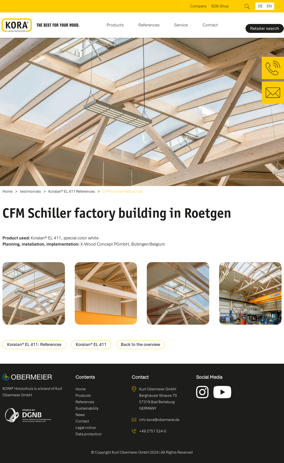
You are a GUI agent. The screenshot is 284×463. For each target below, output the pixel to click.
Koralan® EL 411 (91, 344)
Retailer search (264, 28)
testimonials (30, 191)
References (148, 25)
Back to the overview (140, 344)
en (269, 6)
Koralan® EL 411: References (34, 344)
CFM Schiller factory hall (122, 191)
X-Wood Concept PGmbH (104, 244)
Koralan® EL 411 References (71, 191)
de (260, 6)
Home (7, 191)
